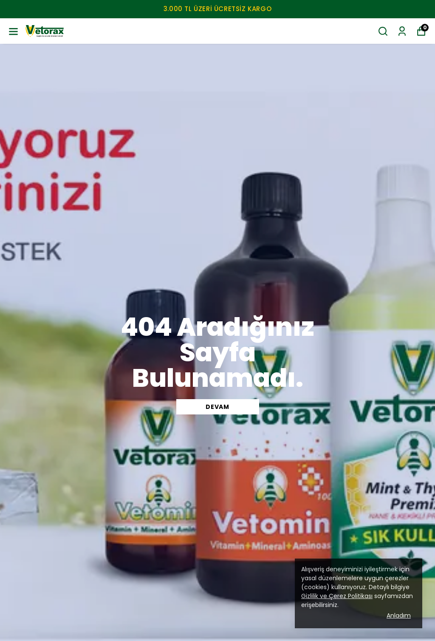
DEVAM (217, 407)
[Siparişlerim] (402, 31)
